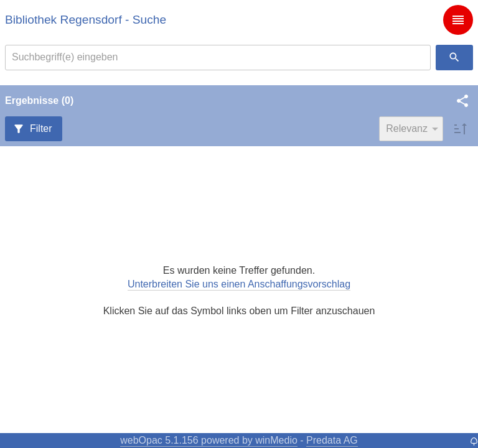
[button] (462, 100)
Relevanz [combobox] (407, 128)
